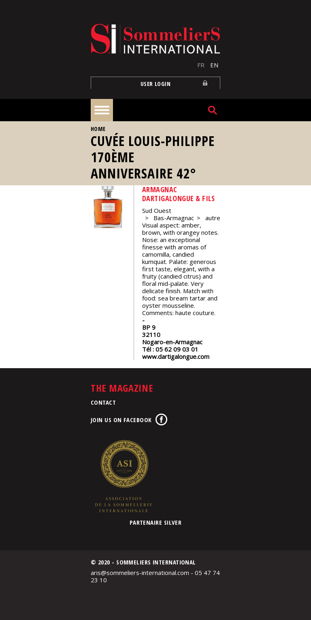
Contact (103, 402)
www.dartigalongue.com (175, 356)
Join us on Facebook (121, 420)
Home (98, 129)
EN (214, 65)
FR (200, 65)
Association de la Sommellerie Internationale (123, 476)
